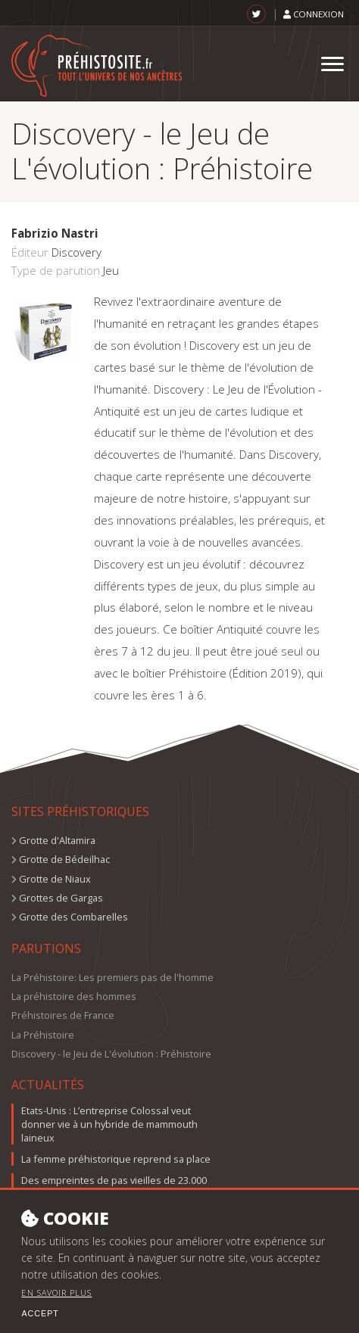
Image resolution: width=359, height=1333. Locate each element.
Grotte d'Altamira (57, 840)
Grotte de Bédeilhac (64, 859)
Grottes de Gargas (61, 898)
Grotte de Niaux (55, 879)
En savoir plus (56, 1305)
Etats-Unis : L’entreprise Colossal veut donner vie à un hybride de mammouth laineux (109, 1124)
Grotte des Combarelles (73, 916)
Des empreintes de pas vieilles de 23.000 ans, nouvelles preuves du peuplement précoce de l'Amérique (114, 1193)
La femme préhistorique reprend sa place (116, 1159)
